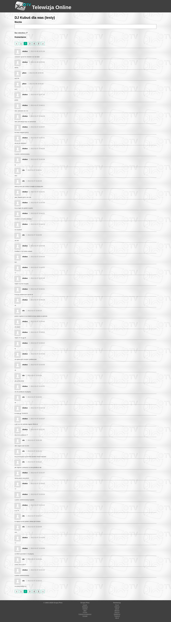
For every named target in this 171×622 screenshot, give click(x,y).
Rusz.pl (117, 612)
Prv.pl (117, 605)
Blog (85, 610)
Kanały (85, 605)
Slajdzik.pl (117, 614)
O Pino (85, 612)
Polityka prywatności (85, 614)
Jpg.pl (117, 608)
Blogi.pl (117, 610)
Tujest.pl (117, 616)
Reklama (85, 607)
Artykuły (84, 608)
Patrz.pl (117, 607)
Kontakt (85, 616)
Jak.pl (117, 618)
